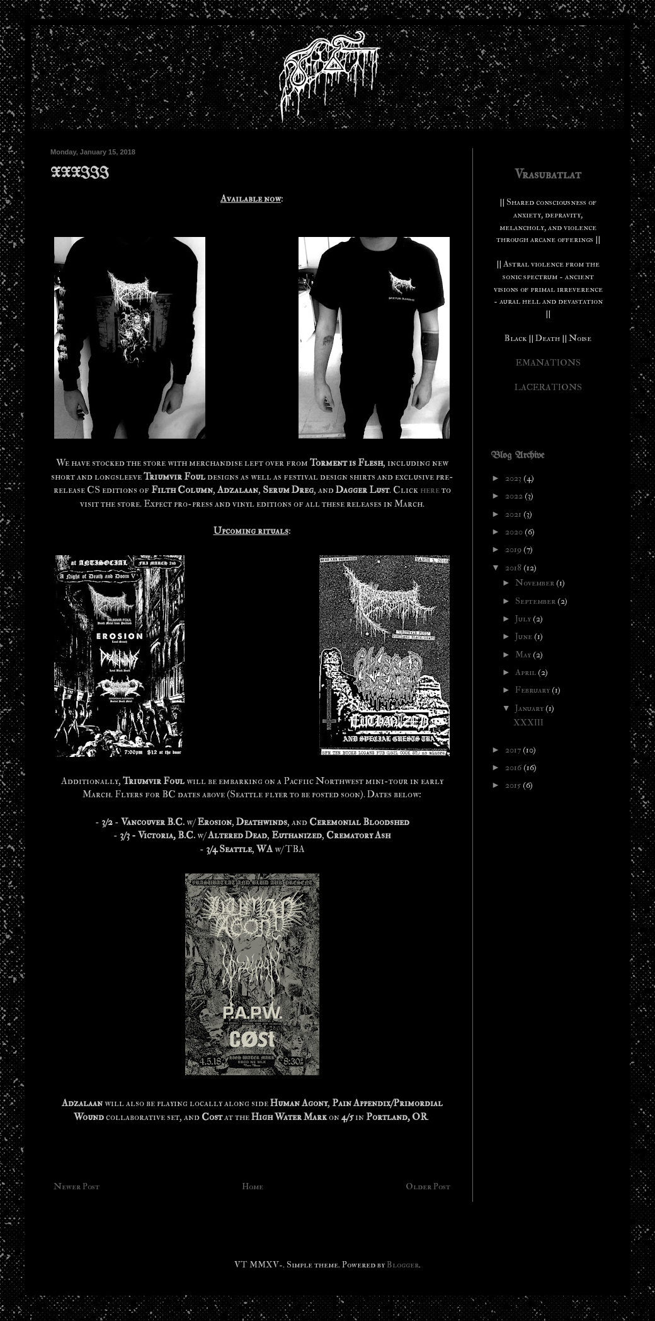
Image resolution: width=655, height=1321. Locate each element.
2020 (515, 531)
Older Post (428, 1186)
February (533, 689)
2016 (514, 767)
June (524, 636)
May (524, 654)
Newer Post (77, 1186)
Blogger (403, 1264)
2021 (514, 514)
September (536, 601)
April (526, 672)
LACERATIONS (548, 387)
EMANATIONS (548, 362)
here (430, 490)
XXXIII (528, 722)
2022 (515, 495)
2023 (514, 478)
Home (252, 1186)
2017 (514, 749)
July (524, 618)
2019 (514, 549)
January (530, 708)
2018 (514, 567)
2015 (514, 785)
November (535, 582)
